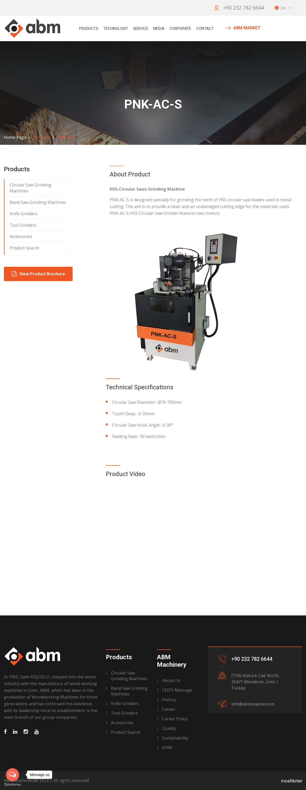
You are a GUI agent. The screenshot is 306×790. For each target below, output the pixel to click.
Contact (205, 28)
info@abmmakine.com (252, 704)
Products (88, 28)
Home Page (15, 137)
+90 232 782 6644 (243, 7)
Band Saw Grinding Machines (38, 202)
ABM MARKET (243, 28)
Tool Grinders (23, 225)
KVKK (167, 747)
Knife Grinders (24, 214)
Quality (169, 728)
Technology (115, 28)
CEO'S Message (177, 690)
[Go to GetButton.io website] (12, 784)
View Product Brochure (38, 273)
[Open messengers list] (12, 774)
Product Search (24, 248)
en (283, 8)
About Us (171, 680)
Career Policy (174, 719)
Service (140, 28)
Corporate (180, 28)
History (169, 699)
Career (168, 709)
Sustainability (175, 738)
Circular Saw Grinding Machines (30, 188)
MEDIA (158, 28)
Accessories (21, 236)
